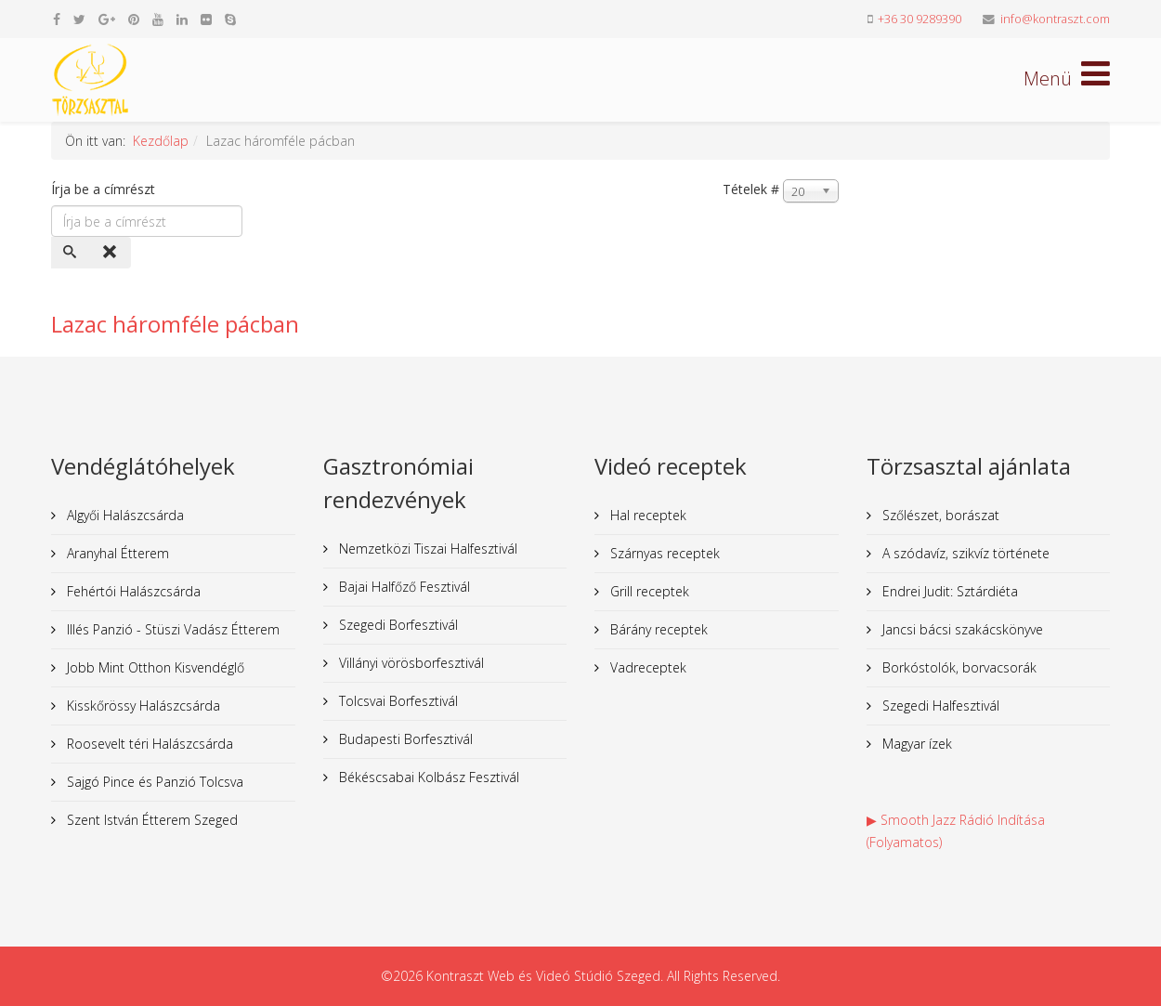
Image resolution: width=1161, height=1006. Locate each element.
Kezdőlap (161, 141)
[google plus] (106, 19)
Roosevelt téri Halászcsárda (148, 743)
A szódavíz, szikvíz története (964, 553)
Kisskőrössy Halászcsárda (141, 705)
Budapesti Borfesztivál (404, 739)
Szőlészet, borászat (939, 515)
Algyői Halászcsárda (123, 515)
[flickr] (206, 19)
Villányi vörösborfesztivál (409, 663)
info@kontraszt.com (1055, 19)
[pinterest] (133, 19)
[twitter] (79, 19)
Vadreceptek (646, 667)
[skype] (230, 19)
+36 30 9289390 (919, 19)
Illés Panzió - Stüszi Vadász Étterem (171, 629)
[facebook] (56, 19)
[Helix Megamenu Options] (1067, 78)
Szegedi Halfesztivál (939, 705)
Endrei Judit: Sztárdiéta (948, 591)
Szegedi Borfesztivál (396, 625)
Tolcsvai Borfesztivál (396, 701)
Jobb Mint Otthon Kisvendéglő (153, 667)
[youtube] (157, 19)
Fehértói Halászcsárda (132, 591)
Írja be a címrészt (105, 189)
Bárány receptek (657, 629)
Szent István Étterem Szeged (150, 820)
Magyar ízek (915, 743)
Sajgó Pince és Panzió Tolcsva (153, 781)
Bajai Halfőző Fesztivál (402, 586)
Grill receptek (648, 591)
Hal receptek (646, 515)
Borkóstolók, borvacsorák (958, 667)
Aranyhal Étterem (116, 553)
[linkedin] (182, 19)
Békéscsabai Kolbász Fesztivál (427, 777)
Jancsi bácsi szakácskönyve (961, 629)
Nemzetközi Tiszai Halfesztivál (426, 548)
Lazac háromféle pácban (175, 323)
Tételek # (751, 189)
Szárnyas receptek (663, 553)
